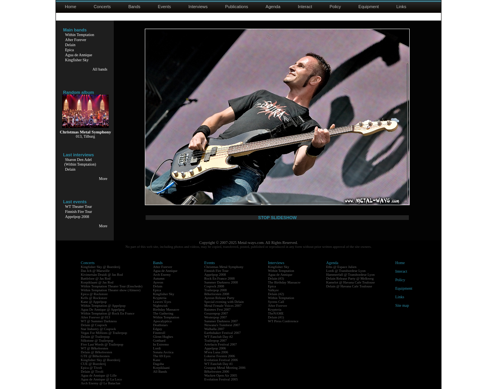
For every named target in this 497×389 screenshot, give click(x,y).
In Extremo (161, 344)
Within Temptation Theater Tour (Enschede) (111, 286)
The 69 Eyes (161, 356)
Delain (70, 45)
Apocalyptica (162, 321)
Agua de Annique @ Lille (99, 375)
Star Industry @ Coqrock (98, 329)
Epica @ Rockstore (94, 294)
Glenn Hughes (163, 337)
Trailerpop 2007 (215, 340)
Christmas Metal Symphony (223, 267)
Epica (69, 50)
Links (401, 6)
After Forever (76, 40)
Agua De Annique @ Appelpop (103, 309)
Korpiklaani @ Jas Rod (97, 282)
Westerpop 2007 (215, 317)
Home (70, 6)
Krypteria (159, 298)
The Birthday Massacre (284, 282)
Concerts (102, 6)
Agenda (273, 6)
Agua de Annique (78, 55)
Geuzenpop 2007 (216, 313)
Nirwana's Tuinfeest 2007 (222, 325)
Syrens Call (276, 302)
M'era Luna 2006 (216, 352)
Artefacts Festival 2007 (220, 344)
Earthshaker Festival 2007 (222, 333)
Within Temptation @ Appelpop (103, 306)
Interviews (198, 6)
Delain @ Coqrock (94, 325)
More (103, 178)
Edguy (157, 329)
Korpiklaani (161, 368)
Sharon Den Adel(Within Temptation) (80, 161)
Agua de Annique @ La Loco (101, 379)
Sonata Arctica (163, 352)
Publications (236, 6)
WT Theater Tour (78, 206)
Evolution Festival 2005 (221, 379)
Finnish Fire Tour (78, 211)
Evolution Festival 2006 (221, 360)
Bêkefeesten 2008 (216, 294)
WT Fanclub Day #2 (218, 337)
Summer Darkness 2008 (221, 282)
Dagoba (158, 364)
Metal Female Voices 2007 (223, 306)
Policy (335, 6)
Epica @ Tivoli (91, 368)
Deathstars (160, 325)
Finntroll (159, 333)
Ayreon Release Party (219, 298)
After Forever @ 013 (95, 317)
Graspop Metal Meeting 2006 (224, 368)
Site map (402, 305)
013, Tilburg (85, 136)
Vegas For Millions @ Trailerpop (104, 333)
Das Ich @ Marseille (95, 271)
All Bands (160, 371)
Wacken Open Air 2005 (220, 375)
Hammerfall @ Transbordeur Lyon (350, 275)
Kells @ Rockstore (94, 298)
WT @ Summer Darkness (99, 321)
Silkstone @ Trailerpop (97, 340)
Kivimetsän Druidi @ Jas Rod (102, 275)
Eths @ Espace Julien (341, 267)
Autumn (159, 278)
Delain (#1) (276, 317)
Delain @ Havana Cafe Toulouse (349, 286)
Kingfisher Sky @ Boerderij (100, 267)
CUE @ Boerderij (93, 364)
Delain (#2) (276, 294)
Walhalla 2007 (214, 329)
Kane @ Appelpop (94, 302)
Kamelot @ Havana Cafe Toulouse (350, 282)
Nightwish (160, 306)
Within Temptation (79, 35)
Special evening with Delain (224, 302)
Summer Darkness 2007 (221, 321)
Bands (134, 6)
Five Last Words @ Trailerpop (102, 344)
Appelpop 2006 (215, 348)
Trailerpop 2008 (215, 290)
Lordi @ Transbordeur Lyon (346, 271)
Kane (156, 360)
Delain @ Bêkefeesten (96, 352)
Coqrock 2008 (214, 286)
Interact (305, 6)
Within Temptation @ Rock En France (107, 313)
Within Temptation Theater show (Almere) (111, 290)
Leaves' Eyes (162, 302)
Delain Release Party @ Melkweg (350, 278)
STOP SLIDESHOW (277, 217)
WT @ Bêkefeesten (94, 348)
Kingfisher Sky (77, 60)
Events (164, 6)
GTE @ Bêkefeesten (95, 356)
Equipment (368, 6)
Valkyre (273, 290)
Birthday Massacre (166, 309)
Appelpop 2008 (77, 216)
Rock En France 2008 (219, 278)
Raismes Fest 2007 (217, 309)
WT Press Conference (283, 321)
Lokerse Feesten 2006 (219, 356)
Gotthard (159, 340)
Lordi (157, 348)
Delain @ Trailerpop (95, 337)
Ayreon (158, 282)
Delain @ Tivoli (92, 371)
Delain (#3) (276, 278)
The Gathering (163, 313)
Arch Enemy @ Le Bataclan (100, 383)
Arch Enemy (162, 275)
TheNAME (276, 313)
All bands (100, 69)
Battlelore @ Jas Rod (96, 278)
